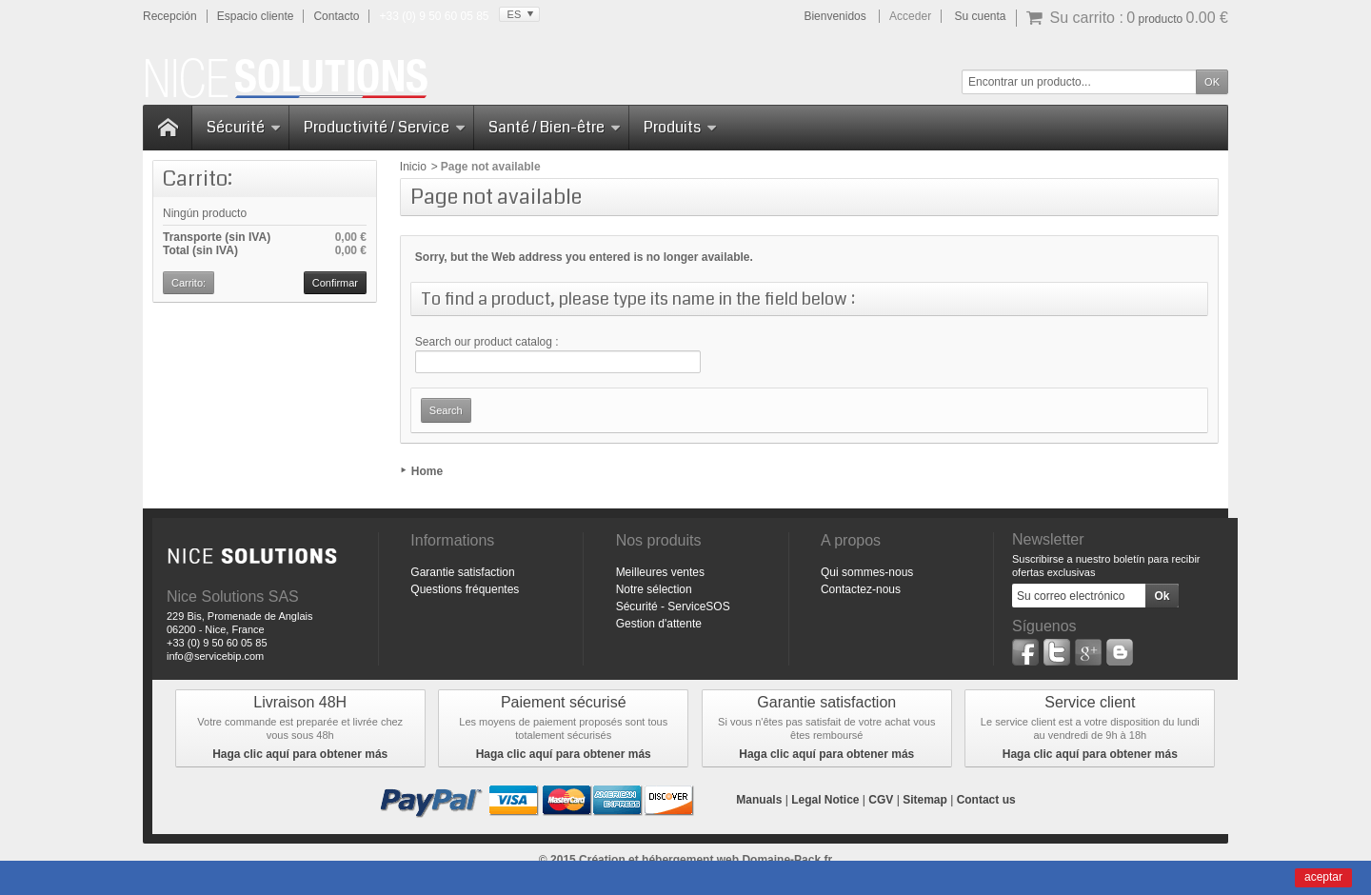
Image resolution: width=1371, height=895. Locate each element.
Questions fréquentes (464, 589)
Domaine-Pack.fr (787, 859)
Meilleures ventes (660, 572)
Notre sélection (654, 589)
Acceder (910, 16)
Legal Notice (825, 799)
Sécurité (244, 127)
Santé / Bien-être (554, 127)
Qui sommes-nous (867, 572)
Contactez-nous (861, 589)
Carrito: (197, 178)
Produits (680, 127)
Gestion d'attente (659, 623)
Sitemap (925, 799)
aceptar (1323, 877)
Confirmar (335, 282)
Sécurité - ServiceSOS (673, 606)
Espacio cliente (255, 16)
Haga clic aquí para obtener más (299, 754)
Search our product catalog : (487, 341)
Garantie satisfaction (462, 572)
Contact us (986, 799)
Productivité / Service (385, 127)
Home (427, 471)
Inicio (413, 166)
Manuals (759, 799)
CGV (880, 799)
